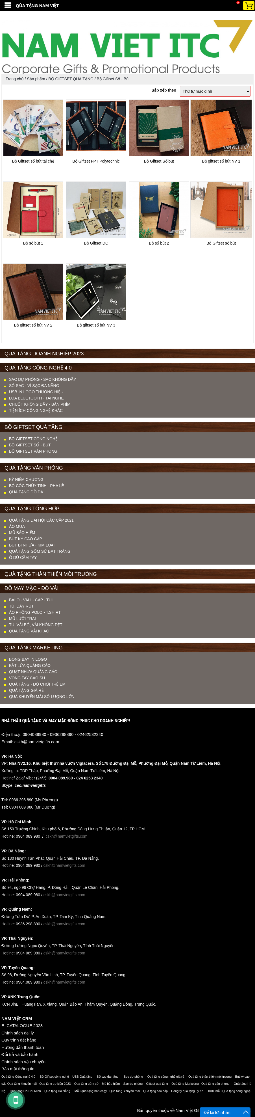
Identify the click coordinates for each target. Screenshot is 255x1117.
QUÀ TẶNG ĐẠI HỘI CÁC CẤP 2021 (41, 520)
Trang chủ (15, 79)
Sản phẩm (36, 79)
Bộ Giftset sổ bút (221, 243)
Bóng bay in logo (28, 659)
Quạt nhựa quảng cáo (33, 671)
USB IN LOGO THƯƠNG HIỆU (36, 392)
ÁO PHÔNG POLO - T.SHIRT (35, 612)
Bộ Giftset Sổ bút (159, 161)
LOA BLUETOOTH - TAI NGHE (36, 398)
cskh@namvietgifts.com (36, 741)
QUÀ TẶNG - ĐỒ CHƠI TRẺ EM (37, 684)
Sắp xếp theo (164, 90)
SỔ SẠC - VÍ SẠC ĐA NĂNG (34, 385)
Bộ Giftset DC (96, 243)
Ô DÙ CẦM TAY (23, 557)
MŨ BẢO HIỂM (22, 532)
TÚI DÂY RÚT (21, 606)
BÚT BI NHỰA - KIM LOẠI (32, 545)
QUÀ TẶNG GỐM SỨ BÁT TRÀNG (40, 551)
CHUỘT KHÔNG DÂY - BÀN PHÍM (39, 404)
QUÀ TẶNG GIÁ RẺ (26, 690)
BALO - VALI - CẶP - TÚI (31, 600)
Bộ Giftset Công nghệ (33, 439)
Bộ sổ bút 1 (33, 243)
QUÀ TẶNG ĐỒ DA (26, 492)
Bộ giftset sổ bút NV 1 (221, 161)
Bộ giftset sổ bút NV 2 (33, 325)
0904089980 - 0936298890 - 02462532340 (63, 734)
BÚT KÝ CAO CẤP (25, 539)
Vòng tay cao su (27, 678)
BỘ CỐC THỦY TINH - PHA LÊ (36, 485)
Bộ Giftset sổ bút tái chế (33, 161)
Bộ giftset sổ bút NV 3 (96, 325)
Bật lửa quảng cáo (30, 665)
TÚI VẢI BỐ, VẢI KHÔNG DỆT (35, 625)
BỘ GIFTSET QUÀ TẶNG (70, 79)
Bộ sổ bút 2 (159, 243)
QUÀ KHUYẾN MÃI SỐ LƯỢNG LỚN (42, 696)
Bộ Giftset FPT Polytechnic (96, 161)
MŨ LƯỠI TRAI (22, 618)
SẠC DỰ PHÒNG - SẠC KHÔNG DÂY (42, 379)
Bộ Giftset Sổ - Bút (113, 79)
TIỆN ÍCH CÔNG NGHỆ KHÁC (36, 410)
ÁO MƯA (17, 526)
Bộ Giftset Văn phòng (33, 451)
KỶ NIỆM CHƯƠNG (26, 479)
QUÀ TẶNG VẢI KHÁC (29, 631)
